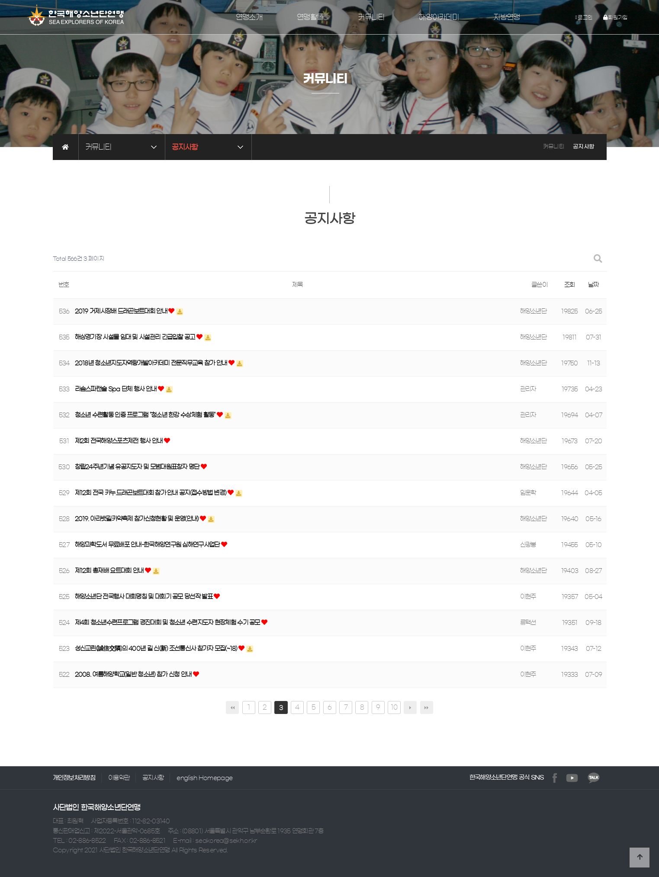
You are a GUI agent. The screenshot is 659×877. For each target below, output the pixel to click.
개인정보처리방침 (74, 778)
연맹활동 (310, 17)
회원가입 (615, 17)
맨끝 (426, 707)
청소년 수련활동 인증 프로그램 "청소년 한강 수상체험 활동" (146, 416)
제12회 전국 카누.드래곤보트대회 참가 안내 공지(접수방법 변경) (151, 493)
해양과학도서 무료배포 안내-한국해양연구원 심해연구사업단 (148, 545)
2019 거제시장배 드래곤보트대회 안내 (122, 312)
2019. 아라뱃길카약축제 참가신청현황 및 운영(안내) (137, 519)
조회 (569, 285)
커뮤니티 (371, 17)
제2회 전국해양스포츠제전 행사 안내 (119, 441)
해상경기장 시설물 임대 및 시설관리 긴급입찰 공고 (135, 338)
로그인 (584, 17)
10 (394, 707)
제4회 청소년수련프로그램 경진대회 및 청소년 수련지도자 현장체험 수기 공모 (168, 623)
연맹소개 (249, 17)
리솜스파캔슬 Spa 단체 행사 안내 (116, 390)
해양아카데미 (439, 17)
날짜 (593, 285)
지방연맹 (506, 17)
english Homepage (204, 778)
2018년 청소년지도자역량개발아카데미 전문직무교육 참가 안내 (151, 364)
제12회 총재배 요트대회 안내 (110, 571)
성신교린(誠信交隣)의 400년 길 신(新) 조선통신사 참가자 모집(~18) (157, 649)
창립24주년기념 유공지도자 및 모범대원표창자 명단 (138, 467)
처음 (232, 707)
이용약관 (118, 778)
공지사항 (153, 778)
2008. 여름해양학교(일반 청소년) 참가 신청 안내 (134, 675)
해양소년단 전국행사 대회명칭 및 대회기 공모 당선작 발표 (144, 597)
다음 (410, 707)
